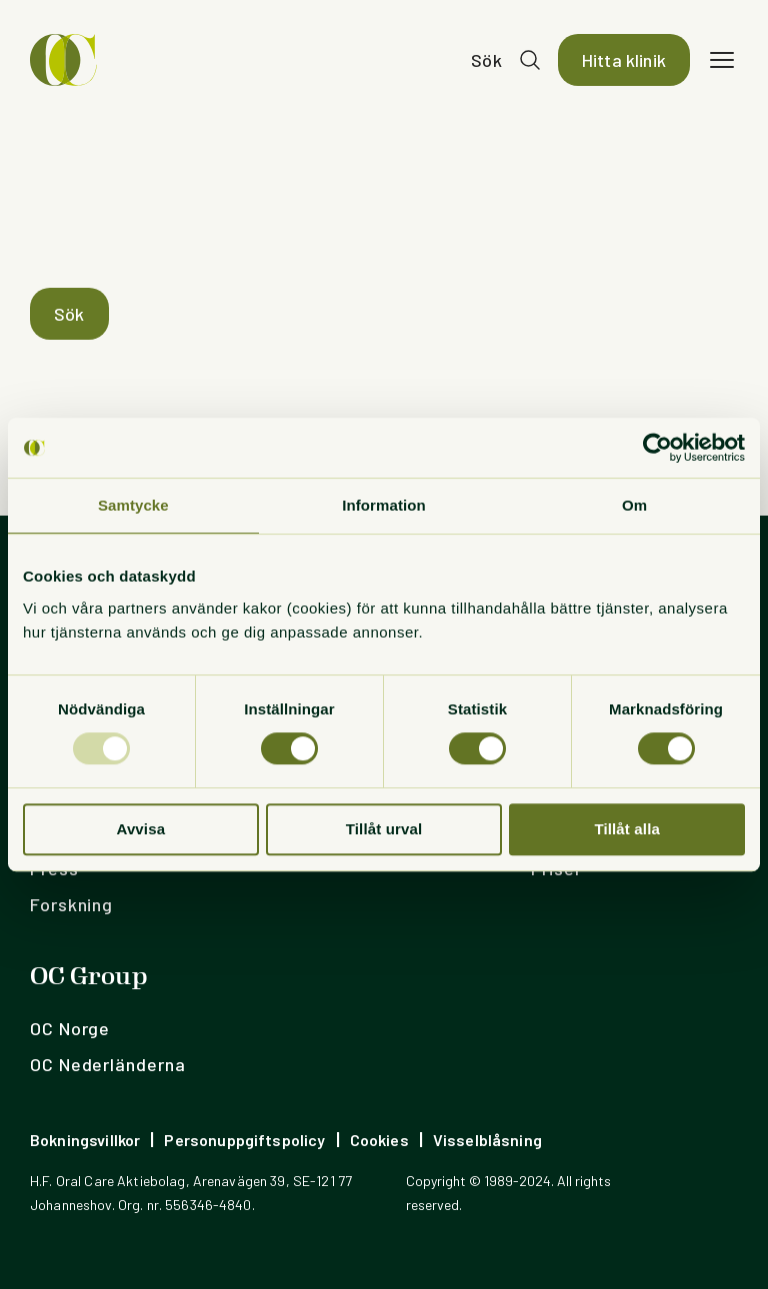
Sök (486, 60)
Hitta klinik (624, 60)
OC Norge (70, 1028)
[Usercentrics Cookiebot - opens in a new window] (657, 448)
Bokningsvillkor (85, 1139)
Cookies (379, 1139)
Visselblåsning (487, 1139)
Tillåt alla (627, 828)
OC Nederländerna (107, 1064)
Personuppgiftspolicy (244, 1139)
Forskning (71, 904)
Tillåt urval (384, 828)
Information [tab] (384, 505)
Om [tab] (634, 505)
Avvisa (140, 828)
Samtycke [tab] (133, 505)
